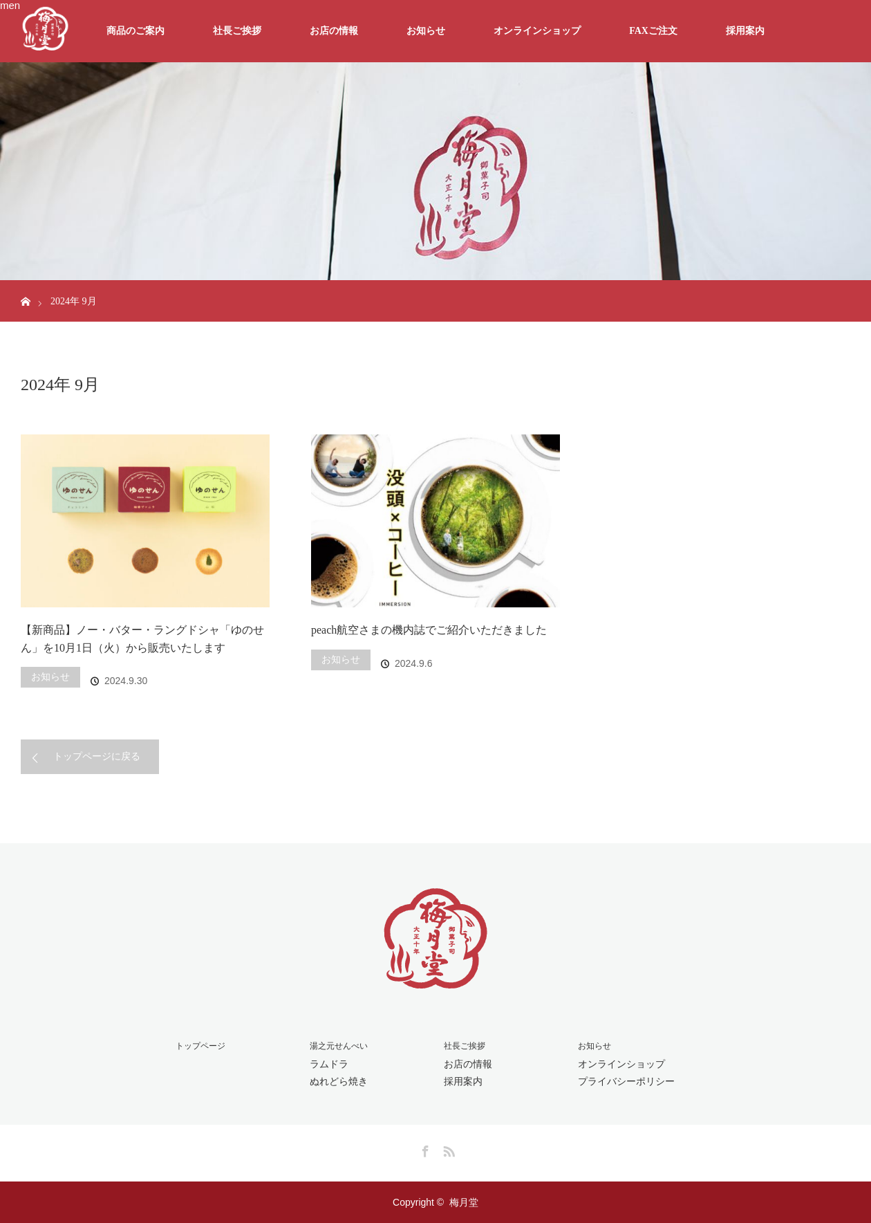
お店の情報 (334, 31)
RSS (447, 1149)
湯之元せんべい (339, 1046)
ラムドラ (329, 1063)
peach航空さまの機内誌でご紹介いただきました (429, 630)
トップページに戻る (96, 756)
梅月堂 (463, 1202)
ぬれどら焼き (339, 1081)
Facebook (423, 1149)
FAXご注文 (653, 31)
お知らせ (425, 31)
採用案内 (745, 31)
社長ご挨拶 (237, 31)
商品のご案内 (135, 31)
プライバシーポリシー (626, 1081)
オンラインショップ (537, 31)
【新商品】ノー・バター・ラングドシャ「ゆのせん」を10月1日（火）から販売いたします (142, 639)
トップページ (200, 1046)
